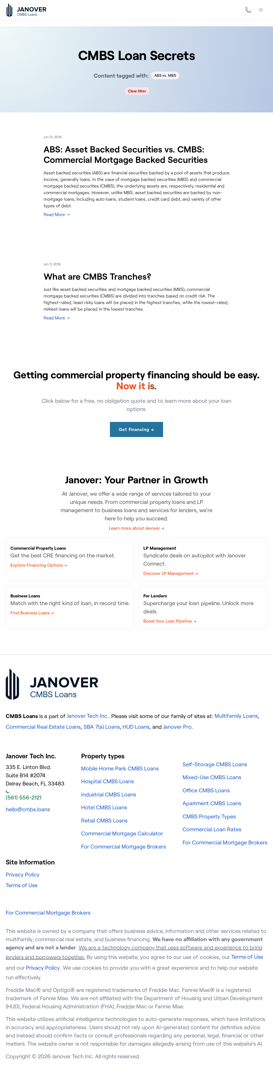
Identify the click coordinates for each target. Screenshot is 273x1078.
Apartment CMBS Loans (212, 803)
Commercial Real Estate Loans (43, 726)
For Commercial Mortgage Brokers (123, 846)
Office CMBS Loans (206, 790)
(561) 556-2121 (23, 795)
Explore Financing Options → (38, 565)
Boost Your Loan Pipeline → (169, 621)
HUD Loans (136, 726)
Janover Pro (177, 726)
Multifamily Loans (236, 715)
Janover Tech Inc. (87, 715)
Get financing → (136, 429)
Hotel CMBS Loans (104, 807)
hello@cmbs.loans (28, 809)
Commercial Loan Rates (212, 829)
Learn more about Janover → (136, 528)
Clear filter (137, 90)
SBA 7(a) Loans (102, 726)
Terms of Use (22, 885)
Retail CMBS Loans (104, 820)
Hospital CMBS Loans (107, 781)
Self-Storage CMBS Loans (215, 764)
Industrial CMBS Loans (108, 794)
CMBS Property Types (209, 816)
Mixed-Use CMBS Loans (212, 777)
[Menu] (260, 9)
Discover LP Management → (170, 573)
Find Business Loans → (32, 613)
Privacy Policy (22, 874)
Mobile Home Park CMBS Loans (120, 768)
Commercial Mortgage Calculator (122, 833)
